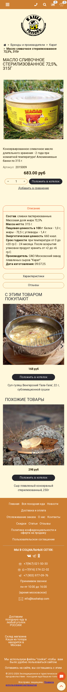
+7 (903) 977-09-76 (35, 575)
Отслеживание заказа (21, 517)
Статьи (33, 523)
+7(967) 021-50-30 (36, 563)
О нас (41, 517)
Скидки (21, 523)
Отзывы (33, 285)
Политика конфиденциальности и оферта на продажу (33, 531)
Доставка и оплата (33, 510)
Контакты (53, 517)
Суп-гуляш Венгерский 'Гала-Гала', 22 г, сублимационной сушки (33, 387)
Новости (52, 504)
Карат (53, 45)
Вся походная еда (33, 504)
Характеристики (33, 276)
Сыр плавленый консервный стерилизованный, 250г (33, 488)
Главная (14, 504)
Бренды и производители (28, 45)
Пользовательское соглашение (33, 539)
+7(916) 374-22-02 (36, 569)
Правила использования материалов (30, 683)
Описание (33, 208)
